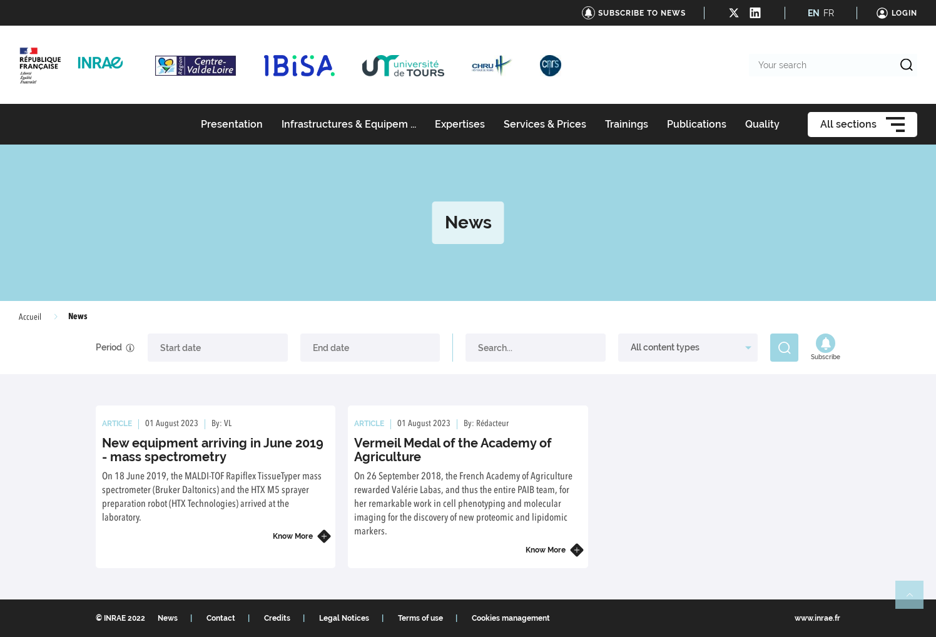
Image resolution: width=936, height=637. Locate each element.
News (168, 618)
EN (814, 13)
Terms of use (420, 618)
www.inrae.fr (817, 618)
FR (828, 13)
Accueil (30, 317)
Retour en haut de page (914, 600)
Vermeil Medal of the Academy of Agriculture (452, 450)
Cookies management (511, 618)
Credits (277, 618)
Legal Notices (344, 618)
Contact (220, 618)
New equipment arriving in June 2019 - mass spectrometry (212, 450)
